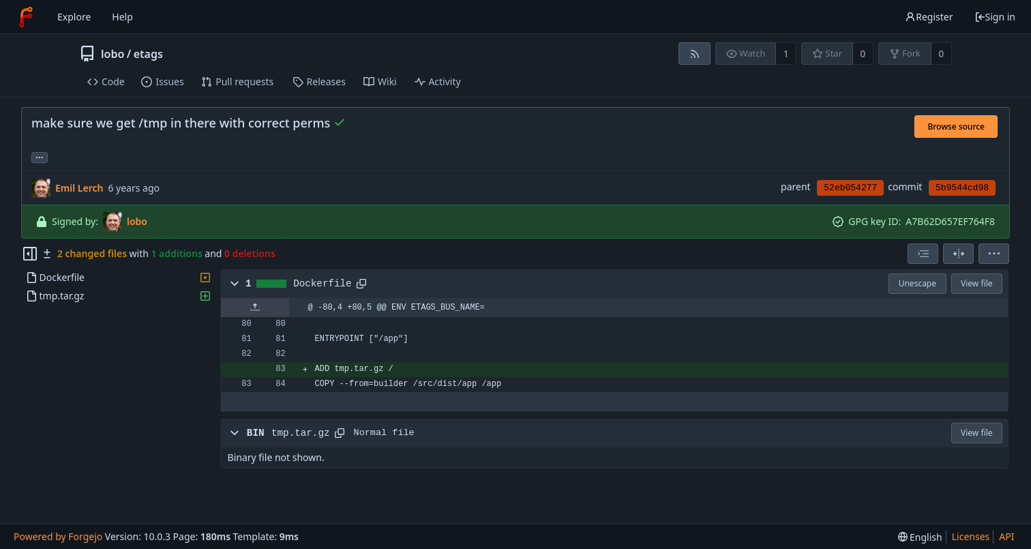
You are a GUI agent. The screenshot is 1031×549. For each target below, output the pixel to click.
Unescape (917, 283)
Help (122, 16)
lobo (112, 54)
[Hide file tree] (30, 254)
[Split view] (958, 253)
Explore (74, 16)
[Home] (26, 17)
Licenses (971, 536)
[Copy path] (361, 283)
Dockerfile (322, 283)
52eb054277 (850, 188)
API (1006, 536)
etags (148, 54)
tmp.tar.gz (300, 433)
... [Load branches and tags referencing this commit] (39, 156)
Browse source (956, 126)
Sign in (994, 16)
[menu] (993, 253)
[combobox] (923, 253)
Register (929, 16)
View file (976, 283)
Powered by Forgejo (58, 536)
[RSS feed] (694, 53)
